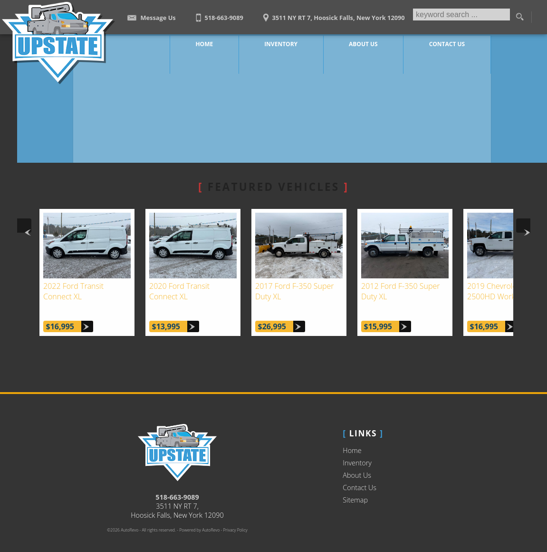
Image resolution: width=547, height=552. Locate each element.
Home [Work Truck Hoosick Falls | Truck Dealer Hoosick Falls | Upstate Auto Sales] (217, 43)
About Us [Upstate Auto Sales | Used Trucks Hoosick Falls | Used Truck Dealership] (365, 43)
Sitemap (355, 488)
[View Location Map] (332, 14)
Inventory (357, 451)
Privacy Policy (235, 519)
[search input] (460, 17)
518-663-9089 (177, 485)
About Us (357, 463)
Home (352, 439)
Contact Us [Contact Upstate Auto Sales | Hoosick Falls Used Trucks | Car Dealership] (444, 43)
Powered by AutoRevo (199, 519)
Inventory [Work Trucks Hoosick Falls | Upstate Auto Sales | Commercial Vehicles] (288, 43)
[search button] (519, 17)
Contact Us (359, 476)
